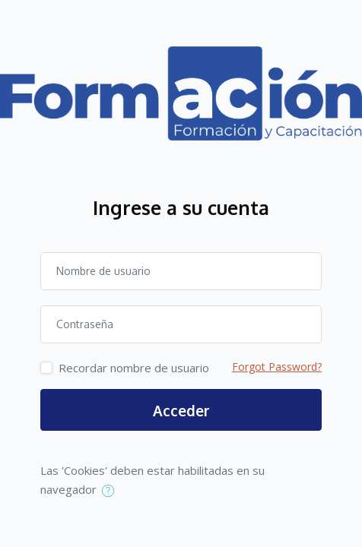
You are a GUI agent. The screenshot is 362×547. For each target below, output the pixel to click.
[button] (111, 491)
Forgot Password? (277, 366)
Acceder (181, 410)
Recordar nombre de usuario (134, 367)
